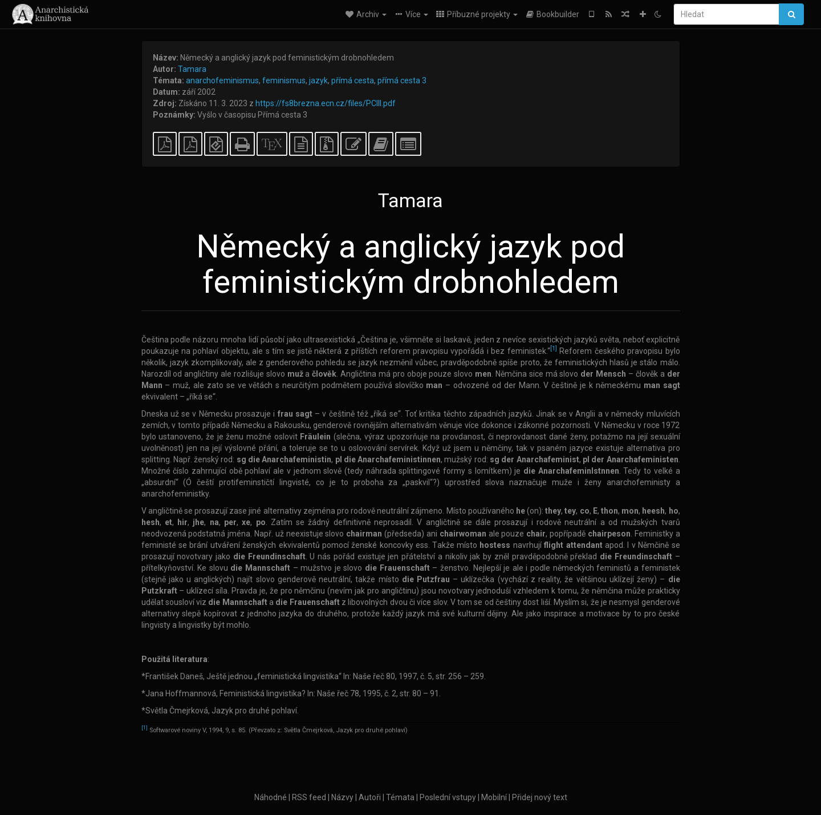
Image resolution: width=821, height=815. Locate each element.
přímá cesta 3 (401, 80)
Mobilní (494, 797)
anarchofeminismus (222, 80)
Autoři (370, 797)
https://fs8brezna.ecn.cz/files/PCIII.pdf (325, 103)
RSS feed (309, 797)
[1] (553, 349)
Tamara (192, 69)
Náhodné (270, 797)
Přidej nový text (539, 797)
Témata (400, 797)
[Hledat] (726, 14)
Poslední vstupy (448, 797)
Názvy (342, 797)
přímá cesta (352, 80)
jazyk (318, 80)
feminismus (284, 80)
